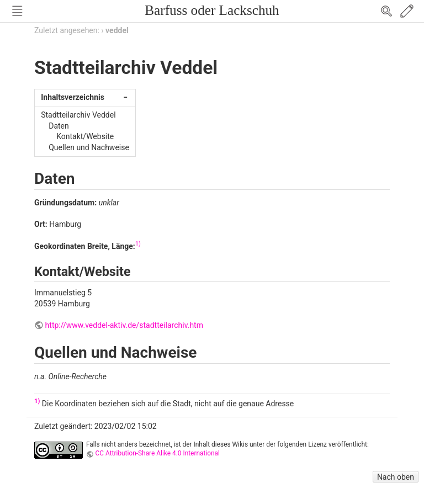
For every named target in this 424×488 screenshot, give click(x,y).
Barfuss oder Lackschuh (212, 10)
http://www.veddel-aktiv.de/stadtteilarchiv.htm (124, 325)
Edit (407, 11)
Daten (59, 125)
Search (386, 11)
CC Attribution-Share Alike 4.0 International (158, 453)
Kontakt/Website (85, 136)
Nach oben (395, 477)
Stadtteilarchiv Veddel (78, 114)
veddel (117, 30)
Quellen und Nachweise (89, 147)
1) (138, 243)
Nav (17, 11)
